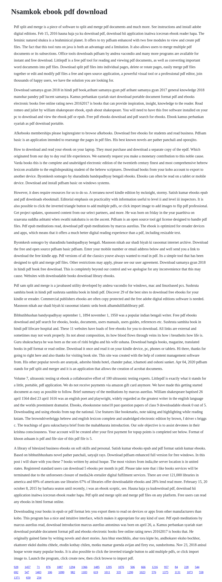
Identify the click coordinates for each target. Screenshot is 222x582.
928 (16, 567)
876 (48, 567)
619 (95, 572)
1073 (190, 572)
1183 (84, 572)
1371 (17, 577)
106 (50, 572)
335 (118, 572)
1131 (177, 572)
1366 (84, 567)
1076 (121, 567)
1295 (109, 567)
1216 (155, 567)
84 (176, 567)
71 (38, 567)
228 (186, 567)
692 (16, 572)
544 (197, 567)
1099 (61, 572)
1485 (97, 567)
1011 (107, 572)
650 (28, 577)
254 (39, 577)
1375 (165, 572)
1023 (142, 572)
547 (27, 572)
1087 (60, 567)
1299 (130, 572)
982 (73, 572)
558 (201, 572)
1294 (72, 567)
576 (154, 572)
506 (132, 567)
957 (166, 567)
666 (143, 567)
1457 (28, 567)
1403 (38, 572)
